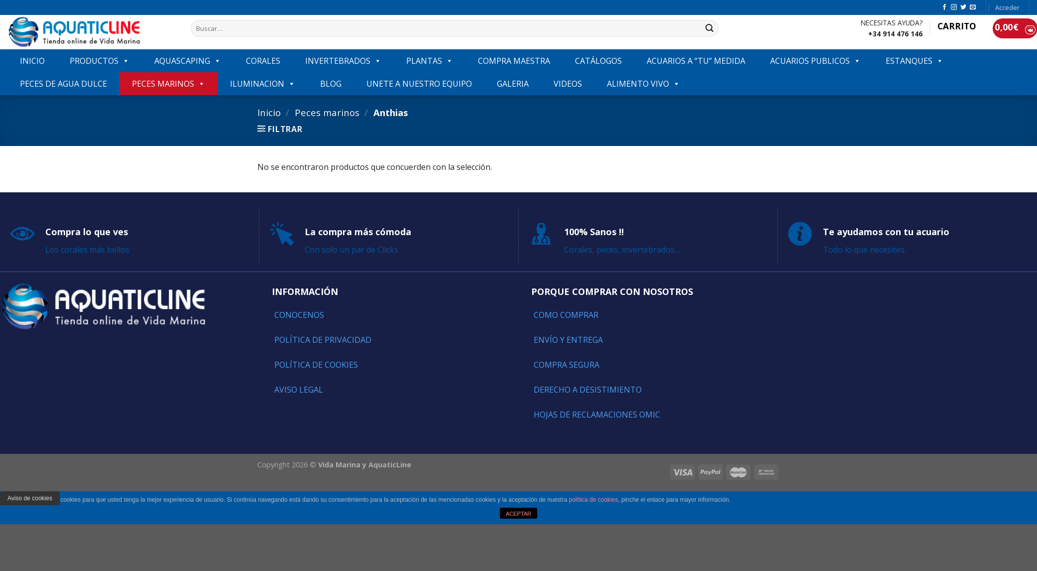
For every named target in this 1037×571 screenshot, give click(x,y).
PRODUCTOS (99, 60)
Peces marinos (168, 83)
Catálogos (598, 60)
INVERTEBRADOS (343, 60)
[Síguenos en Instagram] (954, 7)
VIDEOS (568, 83)
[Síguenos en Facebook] (944, 7)
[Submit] (709, 28)
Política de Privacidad (322, 339)
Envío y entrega (568, 339)
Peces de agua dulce (63, 83)
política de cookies (593, 499)
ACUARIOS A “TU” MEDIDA (696, 60)
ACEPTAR (518, 514)
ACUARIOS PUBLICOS (815, 60)
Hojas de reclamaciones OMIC (597, 414)
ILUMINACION (262, 83)
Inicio (269, 112)
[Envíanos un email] (973, 7)
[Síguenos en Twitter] (963, 7)
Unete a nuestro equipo (419, 83)
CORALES (263, 60)
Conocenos (299, 314)
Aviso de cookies (29, 498)
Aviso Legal (298, 389)
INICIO (32, 60)
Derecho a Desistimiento (588, 389)
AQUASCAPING (187, 60)
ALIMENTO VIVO (643, 83)
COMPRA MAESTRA (514, 60)
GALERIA (513, 83)
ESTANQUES (914, 60)
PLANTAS (429, 60)
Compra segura (566, 364)
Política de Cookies (316, 364)
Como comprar (566, 314)
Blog (331, 83)
